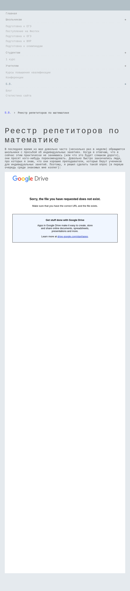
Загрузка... (65, 372)
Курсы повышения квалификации (28, 72)
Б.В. (9, 84)
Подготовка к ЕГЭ (18, 26)
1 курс (10, 59)
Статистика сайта (18, 95)
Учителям (12, 66)
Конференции (14, 77)
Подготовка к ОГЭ (18, 36)
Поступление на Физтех (22, 31)
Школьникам (14, 19)
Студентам (13, 52)
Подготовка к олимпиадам (24, 46)
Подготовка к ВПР (18, 41)
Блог (9, 90)
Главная (11, 13)
